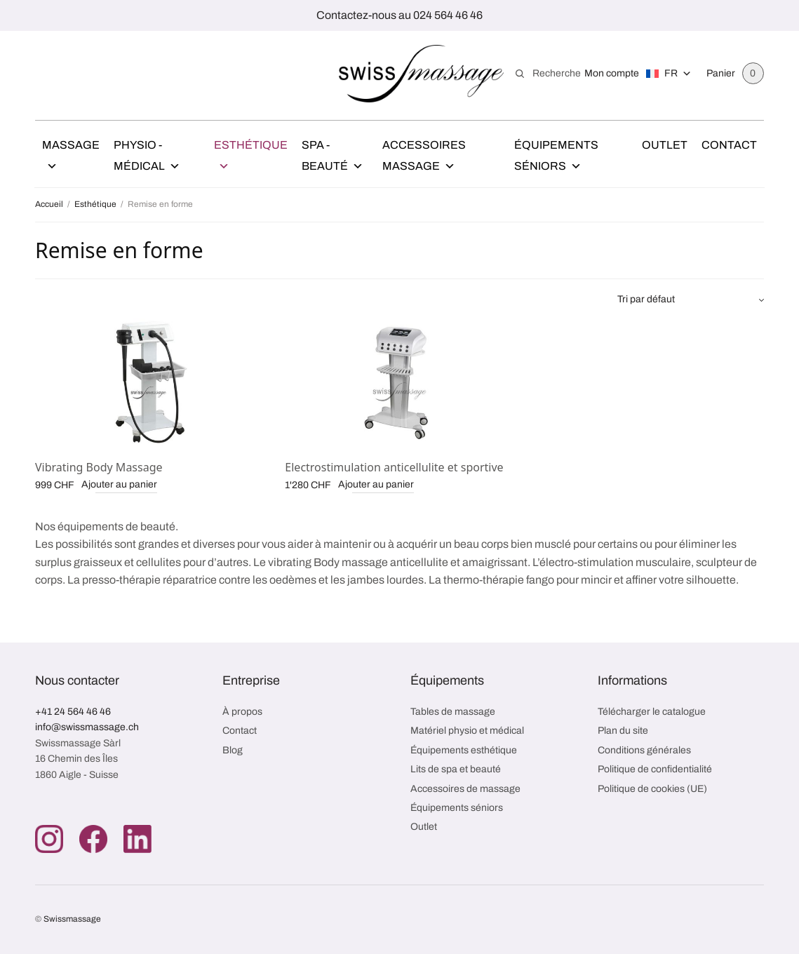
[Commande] (690, 299)
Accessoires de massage (465, 789)
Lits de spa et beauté (455, 769)
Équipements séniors (456, 807)
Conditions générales (644, 750)
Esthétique (251, 158)
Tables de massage (452, 711)
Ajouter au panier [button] (119, 484)
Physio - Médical (147, 158)
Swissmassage (72, 919)
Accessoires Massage (424, 158)
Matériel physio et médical (467, 730)
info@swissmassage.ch (87, 727)
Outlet (664, 145)
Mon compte (611, 73)
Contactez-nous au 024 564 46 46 (399, 15)
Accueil (49, 204)
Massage (71, 158)
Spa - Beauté (332, 158)
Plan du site (623, 730)
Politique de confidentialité (655, 769)
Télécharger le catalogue (652, 711)
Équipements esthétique (463, 750)
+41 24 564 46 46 (73, 711)
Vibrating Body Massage (99, 467)
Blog (232, 750)
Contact (729, 145)
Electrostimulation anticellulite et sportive (394, 467)
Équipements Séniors (556, 158)
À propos (242, 711)
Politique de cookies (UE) (652, 789)
